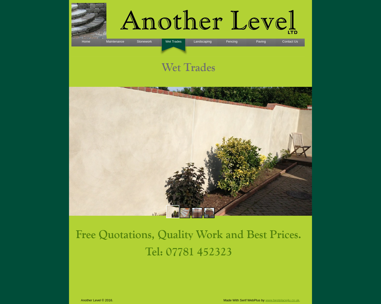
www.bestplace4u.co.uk (282, 300)
